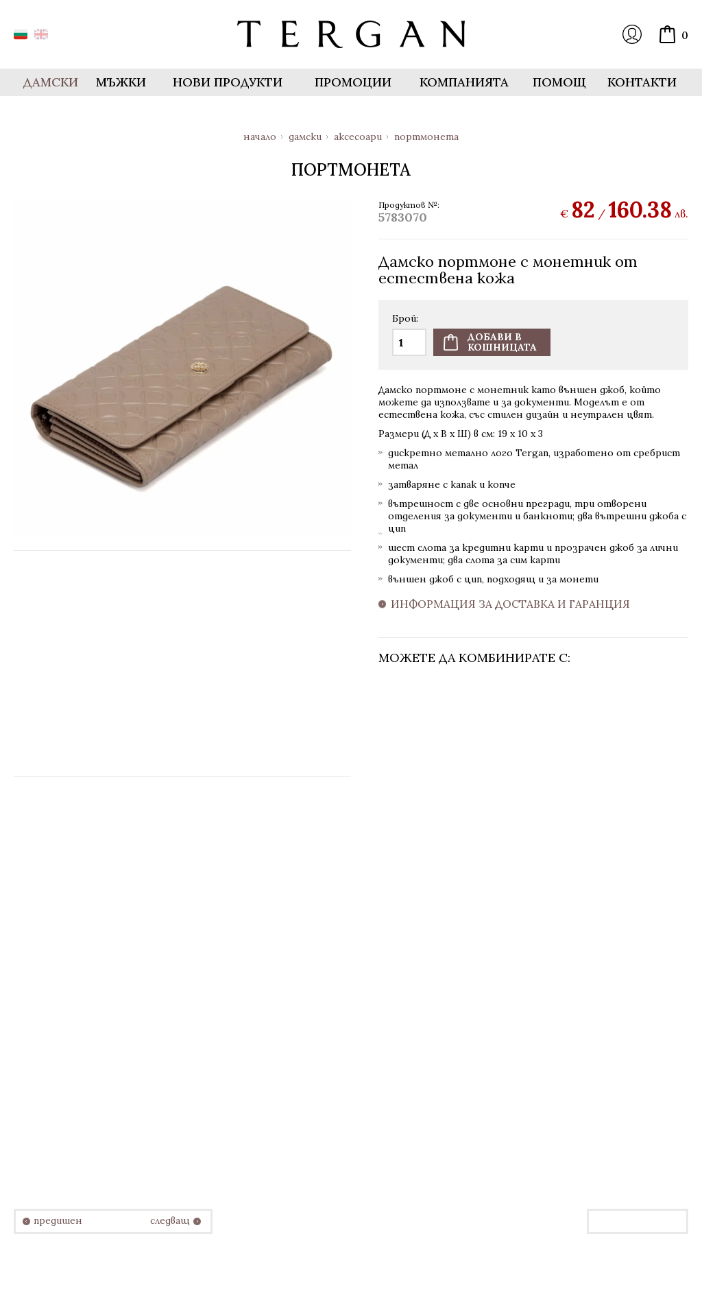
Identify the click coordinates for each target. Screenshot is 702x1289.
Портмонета (426, 136)
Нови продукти (227, 82)
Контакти (642, 82)
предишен (58, 1221)
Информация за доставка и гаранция (510, 604)
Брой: (405, 319)
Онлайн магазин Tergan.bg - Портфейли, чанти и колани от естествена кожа (351, 34)
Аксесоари (358, 136)
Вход (632, 34)
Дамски (305, 136)
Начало (259, 136)
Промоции (353, 82)
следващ (170, 1221)
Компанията (464, 82)
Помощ (559, 82)
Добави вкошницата (502, 342)
